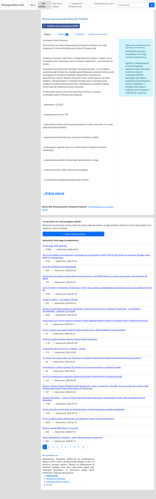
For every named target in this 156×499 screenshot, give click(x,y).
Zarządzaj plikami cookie (58, 481)
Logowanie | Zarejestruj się (75, 5)
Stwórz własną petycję (73, 234)
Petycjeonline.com (12, 5)
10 (83, 447)
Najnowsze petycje (57, 5)
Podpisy (61, 34)
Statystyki (78, 34)
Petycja (47, 34)
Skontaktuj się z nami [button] (104, 3)
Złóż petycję (42, 5)
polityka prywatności (97, 34)
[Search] (133, 5)
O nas (49, 484)
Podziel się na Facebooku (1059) (60, 26)
